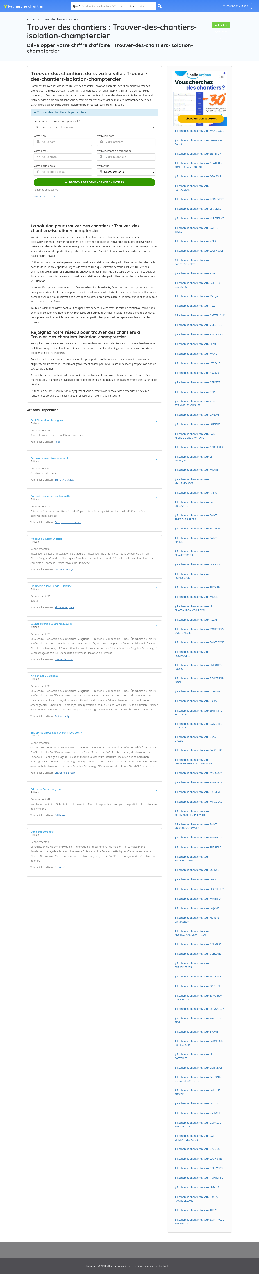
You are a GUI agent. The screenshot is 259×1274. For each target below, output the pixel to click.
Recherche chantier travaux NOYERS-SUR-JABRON (197, 919)
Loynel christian (64, 659)
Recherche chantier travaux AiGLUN (198, 372)
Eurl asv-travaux (64, 479)
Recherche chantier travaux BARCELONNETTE (192, 262)
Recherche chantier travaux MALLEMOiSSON (192, 481)
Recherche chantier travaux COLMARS (199, 944)
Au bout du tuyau (65, 569)
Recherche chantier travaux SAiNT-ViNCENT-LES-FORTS (196, 1137)
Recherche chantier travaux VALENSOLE (200, 250)
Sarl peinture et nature (68, 522)
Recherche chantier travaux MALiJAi (198, 296)
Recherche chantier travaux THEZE (197, 1210)
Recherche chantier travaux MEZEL (197, 596)
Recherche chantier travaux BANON (198, 414)
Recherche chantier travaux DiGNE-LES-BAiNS (199, 142)
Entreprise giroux (65, 772)
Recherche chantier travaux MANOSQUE (200, 130)
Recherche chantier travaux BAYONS (198, 1149)
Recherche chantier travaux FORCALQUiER (192, 187)
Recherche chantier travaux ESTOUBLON (200, 1008)
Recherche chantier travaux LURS (196, 879)
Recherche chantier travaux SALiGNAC (199, 750)
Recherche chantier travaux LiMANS (198, 1187)
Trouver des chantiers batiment (59, 19)
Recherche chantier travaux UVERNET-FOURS (198, 667)
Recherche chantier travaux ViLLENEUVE (200, 218)
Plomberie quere (64, 607)
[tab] (94, 421)
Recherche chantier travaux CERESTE (198, 382)
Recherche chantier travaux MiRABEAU (199, 801)
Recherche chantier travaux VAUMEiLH (199, 1113)
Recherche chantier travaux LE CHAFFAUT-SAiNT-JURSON (193, 608)
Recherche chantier (24, 6)
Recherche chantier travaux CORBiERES (200, 447)
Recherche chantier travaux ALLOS (197, 619)
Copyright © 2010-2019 (99, 1266)
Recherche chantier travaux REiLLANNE (200, 334)
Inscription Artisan (235, 6)
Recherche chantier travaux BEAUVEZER (200, 1168)
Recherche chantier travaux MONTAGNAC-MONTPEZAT (192, 932)
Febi (57, 441)
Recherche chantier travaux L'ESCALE (198, 363)
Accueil (31, 19)
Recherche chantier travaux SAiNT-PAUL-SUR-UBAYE (200, 1221)
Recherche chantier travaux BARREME (199, 792)
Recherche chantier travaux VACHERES (199, 1158)
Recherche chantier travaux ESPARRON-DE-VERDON (199, 997)
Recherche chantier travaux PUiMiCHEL (200, 1177)
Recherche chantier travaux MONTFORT (200, 898)
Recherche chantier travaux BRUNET (198, 1031)
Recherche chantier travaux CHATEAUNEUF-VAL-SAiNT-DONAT (195, 761)
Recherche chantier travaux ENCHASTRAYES (192, 858)
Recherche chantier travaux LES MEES (199, 208)
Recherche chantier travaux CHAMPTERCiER (192, 553)
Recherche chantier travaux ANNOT (198, 492)
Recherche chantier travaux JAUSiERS (198, 424)
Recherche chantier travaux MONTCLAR (200, 837)
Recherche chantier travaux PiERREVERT (200, 199)
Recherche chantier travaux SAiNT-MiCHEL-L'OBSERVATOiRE (196, 435)
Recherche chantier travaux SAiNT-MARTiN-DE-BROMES (196, 826)
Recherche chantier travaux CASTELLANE (201, 315)
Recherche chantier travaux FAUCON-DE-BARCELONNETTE (198, 1079)
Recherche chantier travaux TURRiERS (199, 847)
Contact (163, 1266)
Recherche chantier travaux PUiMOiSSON (192, 576)
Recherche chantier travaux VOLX (196, 241)
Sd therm (60, 815)
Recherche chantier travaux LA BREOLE (200, 1067)
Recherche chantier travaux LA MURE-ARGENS (198, 1092)
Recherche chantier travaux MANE (197, 353)
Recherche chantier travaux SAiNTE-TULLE (197, 229)
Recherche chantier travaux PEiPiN (197, 392)
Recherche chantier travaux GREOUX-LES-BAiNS (198, 284)
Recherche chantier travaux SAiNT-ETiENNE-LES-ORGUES (196, 403)
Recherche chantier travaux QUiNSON (199, 870)
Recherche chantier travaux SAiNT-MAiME (196, 540)
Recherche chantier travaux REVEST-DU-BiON (199, 680)
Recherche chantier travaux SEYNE (197, 344)
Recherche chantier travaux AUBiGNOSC (200, 691)
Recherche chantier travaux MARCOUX (199, 773)
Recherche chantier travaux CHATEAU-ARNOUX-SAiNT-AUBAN (198, 165)
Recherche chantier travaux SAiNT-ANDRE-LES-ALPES (196, 517)
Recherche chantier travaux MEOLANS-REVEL (198, 1020)
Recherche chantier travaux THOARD (198, 587)
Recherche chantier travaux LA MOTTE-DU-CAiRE (198, 725)
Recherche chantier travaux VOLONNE (199, 325)
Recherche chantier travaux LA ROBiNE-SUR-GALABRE (199, 1043)
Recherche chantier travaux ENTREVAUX (200, 528)
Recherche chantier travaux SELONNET (199, 976)
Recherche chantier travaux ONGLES (198, 1103)
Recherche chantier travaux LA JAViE (198, 908)
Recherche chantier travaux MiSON (197, 469)
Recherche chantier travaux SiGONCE (199, 986)
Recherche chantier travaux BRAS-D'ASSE (196, 738)
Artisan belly (62, 716)
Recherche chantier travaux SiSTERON (199, 153)
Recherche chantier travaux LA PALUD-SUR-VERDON (198, 1124)
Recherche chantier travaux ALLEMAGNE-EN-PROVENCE (192, 813)
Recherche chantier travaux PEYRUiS (198, 273)
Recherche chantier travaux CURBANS (199, 953)
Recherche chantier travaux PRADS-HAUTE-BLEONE (197, 1198)
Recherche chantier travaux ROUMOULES (192, 653)
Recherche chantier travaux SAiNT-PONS (200, 642)
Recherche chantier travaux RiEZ (196, 305)
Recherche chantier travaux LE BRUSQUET (193, 458)
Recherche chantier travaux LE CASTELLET (193, 1056)
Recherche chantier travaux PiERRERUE (200, 782)
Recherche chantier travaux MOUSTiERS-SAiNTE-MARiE (199, 631)
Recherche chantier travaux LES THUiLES (200, 889)
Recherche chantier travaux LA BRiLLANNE (194, 504)
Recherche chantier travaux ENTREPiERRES (192, 965)
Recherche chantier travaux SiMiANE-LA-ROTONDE (199, 712)
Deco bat (60, 867)
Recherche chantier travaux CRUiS (197, 701)
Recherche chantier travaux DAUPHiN (199, 564)
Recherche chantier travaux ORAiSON (199, 176)
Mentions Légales (143, 1266)
